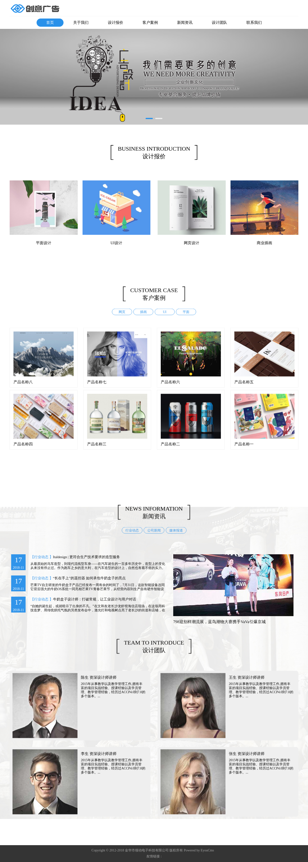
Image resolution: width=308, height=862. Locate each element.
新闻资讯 (184, 22)
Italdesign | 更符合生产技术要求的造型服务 (81, 557)
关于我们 (81, 22)
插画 (143, 316)
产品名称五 (244, 386)
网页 (122, 316)
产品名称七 (96, 386)
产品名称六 (170, 386)
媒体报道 (176, 534)
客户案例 (150, 22)
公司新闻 (154, 534)
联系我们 (254, 22)
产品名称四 (23, 448)
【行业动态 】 (37, 557)
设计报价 (115, 22)
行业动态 (132, 534)
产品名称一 (244, 448)
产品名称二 (170, 448)
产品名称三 (96, 448)
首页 (50, 22)
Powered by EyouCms (198, 850)
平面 (186, 316)
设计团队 (219, 22)
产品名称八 (23, 386)
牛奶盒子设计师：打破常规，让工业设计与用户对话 (89, 599)
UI (165, 316)
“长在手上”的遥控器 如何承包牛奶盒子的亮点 (84, 578)
